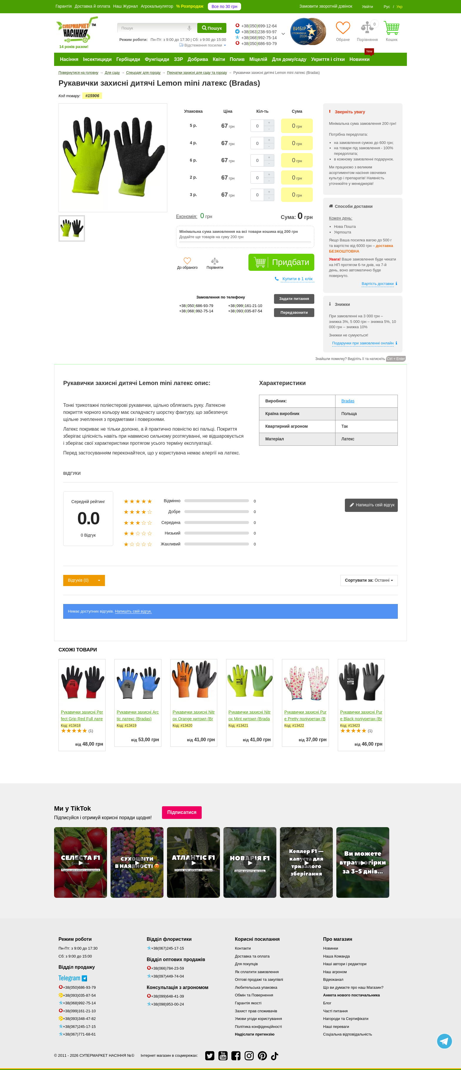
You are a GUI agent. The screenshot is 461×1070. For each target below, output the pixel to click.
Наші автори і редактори (344, 964)
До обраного (187, 268)
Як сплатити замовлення (257, 972)
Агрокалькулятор (157, 6)
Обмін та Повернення (254, 995)
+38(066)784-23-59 (167, 968)
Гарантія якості (248, 1003)
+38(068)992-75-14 (79, 1003)
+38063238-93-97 (259, 31)
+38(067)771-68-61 (79, 1034)
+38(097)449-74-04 (167, 976)
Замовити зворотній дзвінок (326, 6)
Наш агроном (335, 972)
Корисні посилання (257, 939)
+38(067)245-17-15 (79, 1026)
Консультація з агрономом (177, 987)
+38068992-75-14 (259, 37)
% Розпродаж (189, 6)
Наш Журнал (125, 6)
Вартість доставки (378, 283)
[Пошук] (211, 28)
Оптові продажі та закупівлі (259, 979)
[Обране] (343, 31)
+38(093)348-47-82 (79, 1018)
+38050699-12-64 (259, 26)
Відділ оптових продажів (176, 959)
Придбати (290, 262)
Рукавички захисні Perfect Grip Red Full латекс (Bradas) (82, 719)
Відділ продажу (77, 967)
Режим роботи (75, 939)
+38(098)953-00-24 (167, 1004)
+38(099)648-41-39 (167, 996)
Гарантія (64, 6)
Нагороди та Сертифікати (345, 1018)
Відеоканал (333, 979)
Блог (327, 1003)
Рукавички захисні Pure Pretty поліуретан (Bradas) (305, 719)
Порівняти (215, 268)
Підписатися (182, 812)
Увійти (367, 6)
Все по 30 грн (224, 6)
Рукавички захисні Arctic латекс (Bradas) (138, 715)
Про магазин (337, 939)
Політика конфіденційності (258, 1026)
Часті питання (335, 1011)
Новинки (330, 948)
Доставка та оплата (252, 956)
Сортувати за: (359, 580)
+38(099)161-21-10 (79, 1011)
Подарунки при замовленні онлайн (363, 343)
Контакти (243, 948)
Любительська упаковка (256, 987)
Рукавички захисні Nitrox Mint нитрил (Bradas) (249, 719)
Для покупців (246, 964)
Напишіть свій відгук (372, 505)
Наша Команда (336, 956)
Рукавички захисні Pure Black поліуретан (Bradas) (361, 719)
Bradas (347, 401)
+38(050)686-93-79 (79, 987)
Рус (387, 6)
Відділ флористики (169, 939)
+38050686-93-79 (259, 43)
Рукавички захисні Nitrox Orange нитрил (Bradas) (194, 719)
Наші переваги (336, 1026)
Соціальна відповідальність (347, 1034)
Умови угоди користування (258, 1018)
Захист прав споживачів (256, 1011)
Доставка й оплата (92, 6)
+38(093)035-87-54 (79, 995)
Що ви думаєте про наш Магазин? (353, 987)
